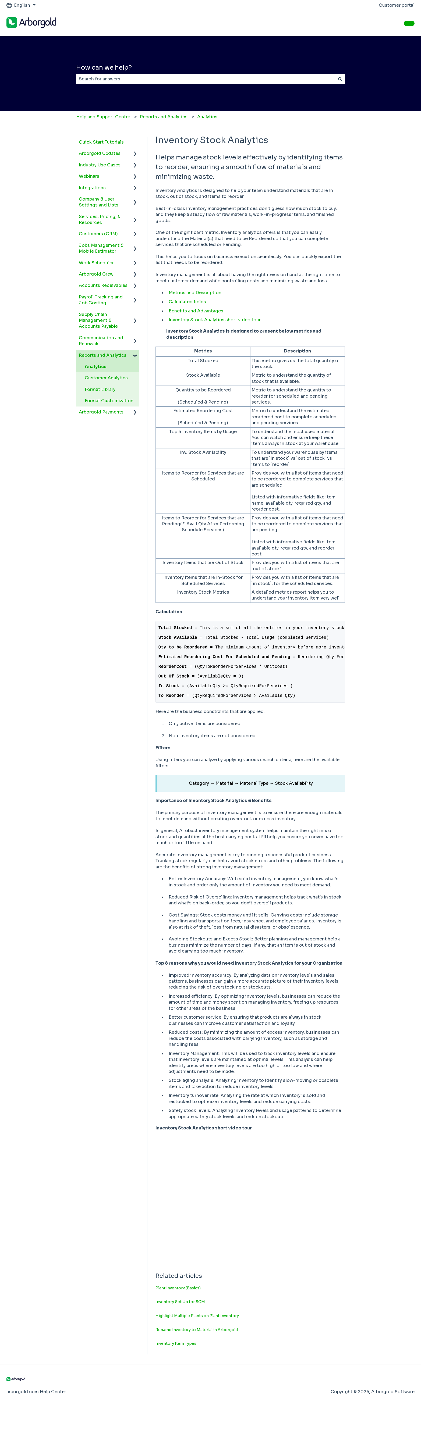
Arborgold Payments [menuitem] (101, 412)
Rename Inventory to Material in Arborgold (196, 1345)
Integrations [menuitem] (92, 188)
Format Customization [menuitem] (109, 401)
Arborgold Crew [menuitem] (96, 274)
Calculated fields (187, 302)
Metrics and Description (195, 292)
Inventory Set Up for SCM (180, 1317)
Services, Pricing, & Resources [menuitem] (100, 219)
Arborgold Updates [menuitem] (100, 153)
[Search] (340, 79)
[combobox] (205, 79)
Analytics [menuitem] (96, 366)
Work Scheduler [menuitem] (96, 263)
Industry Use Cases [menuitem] (100, 165)
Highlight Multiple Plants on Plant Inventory (197, 1331)
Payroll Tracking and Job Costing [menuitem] (101, 300)
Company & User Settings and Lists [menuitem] (98, 202)
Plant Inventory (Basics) (178, 1304)
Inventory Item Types (175, 1359)
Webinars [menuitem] (89, 176)
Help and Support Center (103, 117)
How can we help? (104, 68)
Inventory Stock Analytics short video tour (215, 320)
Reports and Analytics (163, 117)
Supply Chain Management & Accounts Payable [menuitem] (98, 320)
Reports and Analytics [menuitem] (102, 355)
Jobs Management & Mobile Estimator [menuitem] (101, 248)
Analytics (207, 117)
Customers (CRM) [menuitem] (98, 234)
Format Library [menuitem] (100, 389)
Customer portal (397, 5)
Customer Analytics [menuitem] (106, 378)
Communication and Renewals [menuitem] (101, 341)
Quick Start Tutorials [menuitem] (101, 142)
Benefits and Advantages (196, 311)
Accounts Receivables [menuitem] (103, 285)
